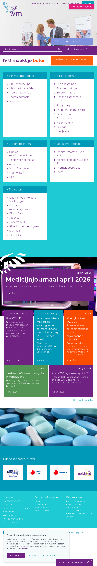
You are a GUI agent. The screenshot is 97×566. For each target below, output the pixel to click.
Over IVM (36, 3)
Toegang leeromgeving (81, 6)
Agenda (60, 127)
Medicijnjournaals (19, 93)
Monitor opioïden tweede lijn (71, 161)
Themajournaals (18, 97)
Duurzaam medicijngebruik (18, 207)
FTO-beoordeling (19, 84)
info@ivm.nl (40, 501)
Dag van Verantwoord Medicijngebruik (21, 199)
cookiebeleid (23, 548)
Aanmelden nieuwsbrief (17, 508)
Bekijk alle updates (83, 400)
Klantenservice (11, 501)
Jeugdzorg (62, 106)
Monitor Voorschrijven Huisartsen (69, 154)
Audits (12, 164)
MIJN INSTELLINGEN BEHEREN (43, 555)
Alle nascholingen (66, 88)
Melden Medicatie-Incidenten (72, 60)
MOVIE (59, 172)
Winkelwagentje (69, 3)
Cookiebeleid (10, 522)
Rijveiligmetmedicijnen (23, 226)
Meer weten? (16, 101)
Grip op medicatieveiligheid (20, 154)
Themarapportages (67, 168)
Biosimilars (15, 213)
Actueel (46, 3)
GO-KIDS (14, 231)
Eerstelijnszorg (64, 93)
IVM (12, 14)
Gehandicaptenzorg (67, 97)
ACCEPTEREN (16, 555)
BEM (11, 177)
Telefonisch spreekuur (21, 160)
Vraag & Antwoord (19, 168)
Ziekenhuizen (64, 114)
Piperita (13, 218)
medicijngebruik (77, 533)
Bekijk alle (61, 131)
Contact (55, 3)
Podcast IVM (63, 118)
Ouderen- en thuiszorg (69, 110)
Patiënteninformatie (67, 41)
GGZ (58, 101)
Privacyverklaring (13, 518)
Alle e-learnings (65, 84)
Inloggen (88, 3)
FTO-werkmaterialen (21, 88)
